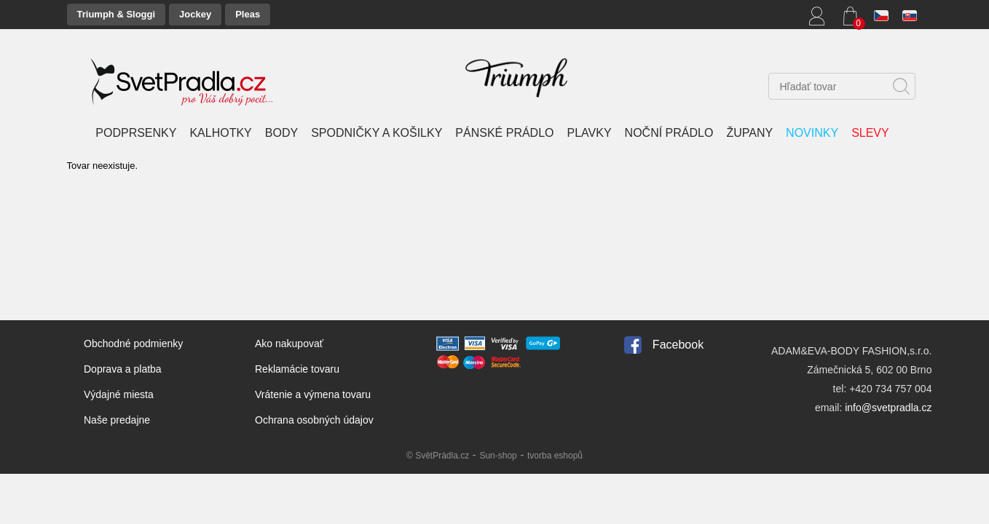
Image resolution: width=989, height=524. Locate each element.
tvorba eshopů (555, 455)
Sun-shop (497, 455)
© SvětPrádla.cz (437, 455)
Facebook (678, 344)
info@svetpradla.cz (888, 407)
